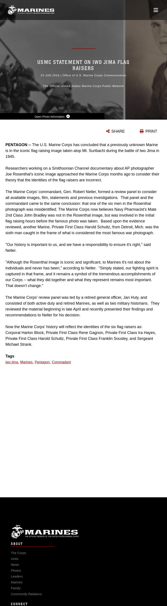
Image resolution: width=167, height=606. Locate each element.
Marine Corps (83, 538)
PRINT (151, 131)
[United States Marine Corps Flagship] (31, 10)
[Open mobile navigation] (155, 10)
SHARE (118, 131)
